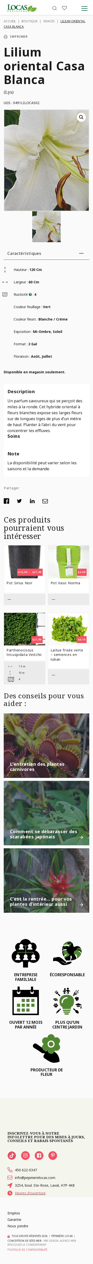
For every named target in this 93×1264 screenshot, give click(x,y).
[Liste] (64, 8)
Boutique (29, 21)
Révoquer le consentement (26, 1244)
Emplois (13, 1213)
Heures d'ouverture (26, 1193)
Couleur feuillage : (28, 306)
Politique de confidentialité (27, 1249)
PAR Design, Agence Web (60, 1240)
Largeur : (21, 282)
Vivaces (49, 21)
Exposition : (23, 331)
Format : (21, 344)
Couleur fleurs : (26, 319)
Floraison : (22, 356)
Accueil (10, 21)
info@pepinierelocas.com (31, 1177)
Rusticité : (23, 294)
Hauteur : (21, 269)
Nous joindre (17, 1226)
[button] (81, 117)
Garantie (14, 1219)
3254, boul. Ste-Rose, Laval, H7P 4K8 (41, 1185)
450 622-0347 (22, 1169)
